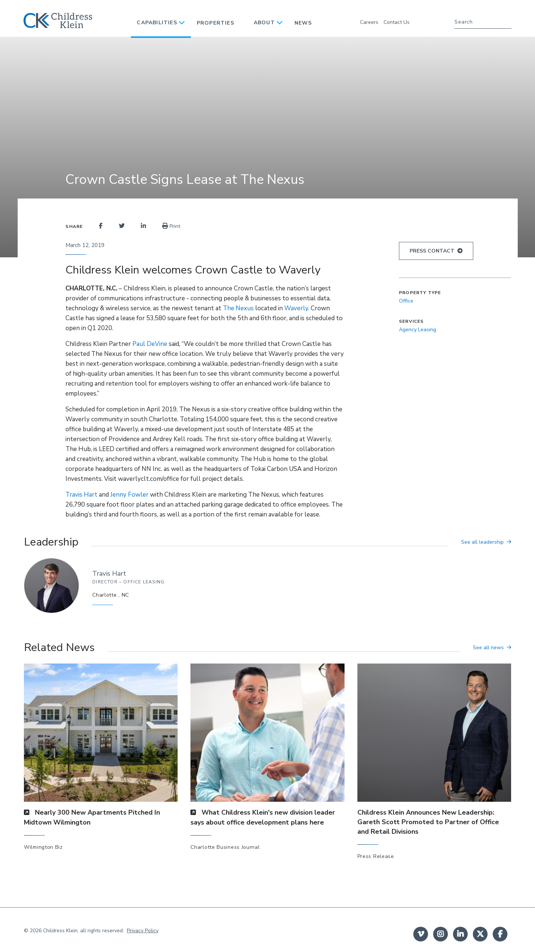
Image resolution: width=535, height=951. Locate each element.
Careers (369, 22)
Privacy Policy (142, 930)
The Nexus (238, 308)
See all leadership (482, 542)
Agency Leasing (417, 329)
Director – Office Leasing (128, 582)
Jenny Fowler (129, 494)
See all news (488, 647)
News (303, 22)
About (264, 22)
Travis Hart (82, 494)
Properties (215, 22)
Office (406, 300)
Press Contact (432, 250)
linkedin (460, 934)
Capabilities (157, 22)
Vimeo (420, 934)
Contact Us (397, 22)
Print (171, 226)
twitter (480, 934)
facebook (500, 934)
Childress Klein (60, 930)
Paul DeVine (149, 344)
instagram (440, 934)
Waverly (296, 308)
